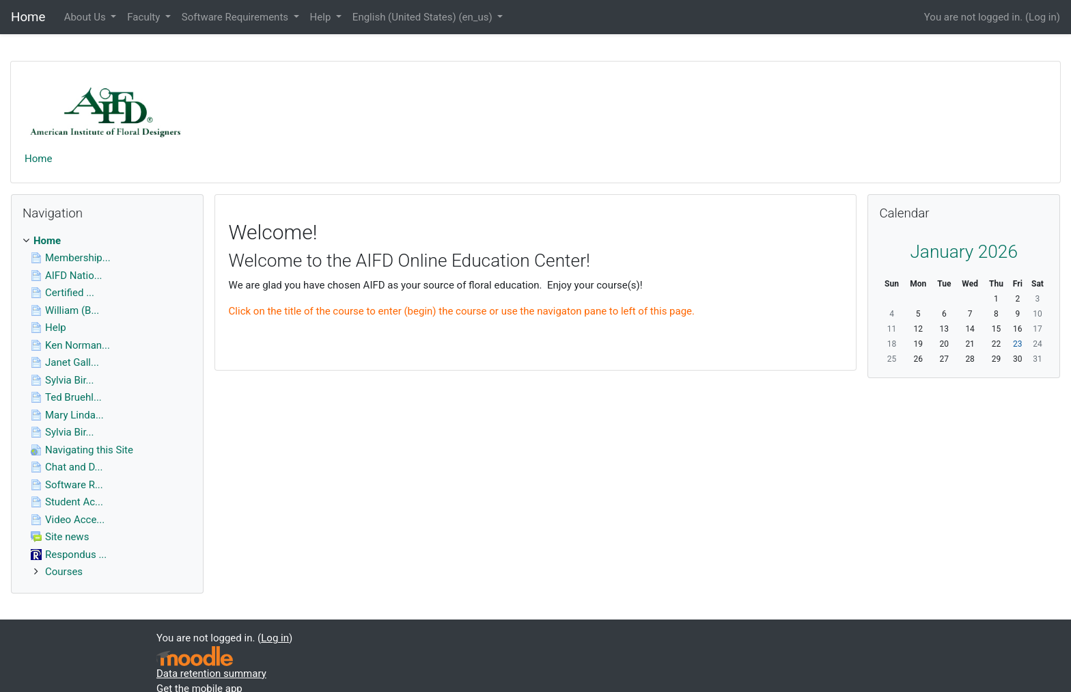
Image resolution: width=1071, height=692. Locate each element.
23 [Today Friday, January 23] (1018, 344)
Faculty (145, 17)
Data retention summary (211, 673)
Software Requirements (236, 17)
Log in (1043, 17)
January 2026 (964, 251)
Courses (64, 571)
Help (321, 17)
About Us (86, 17)
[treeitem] (107, 241)
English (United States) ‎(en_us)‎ (423, 17)
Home (38, 158)
